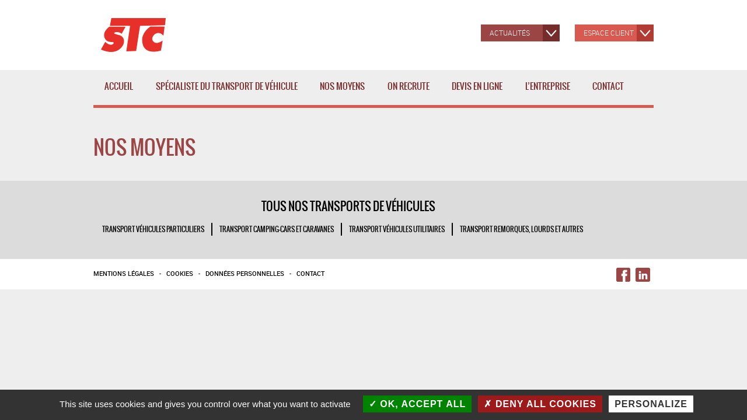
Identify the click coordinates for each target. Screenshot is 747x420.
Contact (608, 86)
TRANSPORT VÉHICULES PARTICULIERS (153, 229)
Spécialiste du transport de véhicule (229, 92)
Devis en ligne (477, 86)
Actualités (510, 32)
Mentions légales (123, 273)
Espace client (609, 32)
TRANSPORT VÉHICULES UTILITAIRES (397, 229)
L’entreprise (550, 92)
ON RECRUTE (409, 86)
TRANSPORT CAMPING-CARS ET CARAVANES (276, 229)
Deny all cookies (540, 404)
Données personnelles (244, 273)
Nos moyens (344, 92)
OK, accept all (417, 404)
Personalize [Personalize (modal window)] (651, 404)
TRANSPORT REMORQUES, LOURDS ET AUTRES (521, 229)
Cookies (179, 273)
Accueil (118, 86)
